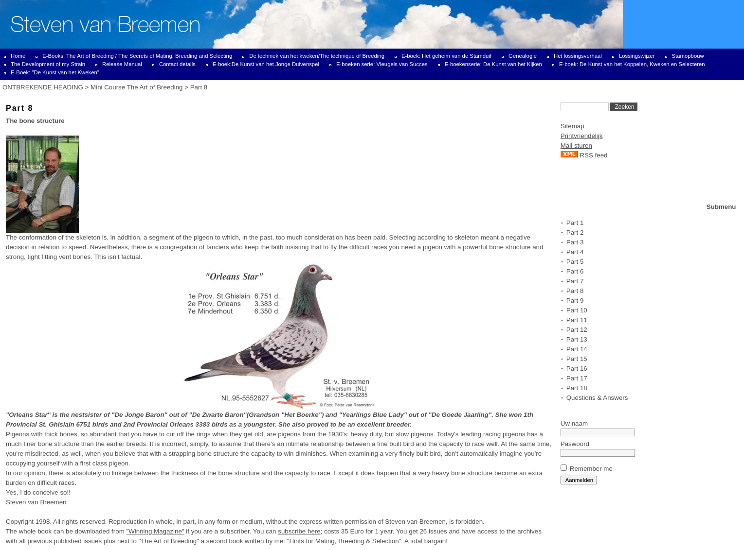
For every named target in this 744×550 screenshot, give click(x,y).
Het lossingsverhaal (578, 56)
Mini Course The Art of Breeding (136, 87)
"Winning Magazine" (155, 531)
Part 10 (576, 310)
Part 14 (576, 349)
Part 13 (576, 339)
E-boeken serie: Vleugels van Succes (382, 64)
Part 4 (575, 252)
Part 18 (576, 388)
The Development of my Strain (48, 64)
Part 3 (575, 242)
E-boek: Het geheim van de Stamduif (446, 56)
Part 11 (576, 320)
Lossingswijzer (637, 56)
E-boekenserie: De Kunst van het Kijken (493, 64)
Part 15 (576, 358)
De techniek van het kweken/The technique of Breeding (316, 56)
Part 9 (575, 300)
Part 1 (575, 222)
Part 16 (576, 368)
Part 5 (575, 261)
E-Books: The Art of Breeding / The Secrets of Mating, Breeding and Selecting (137, 56)
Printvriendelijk (582, 135)
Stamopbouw (688, 56)
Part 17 (576, 378)
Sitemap (572, 126)
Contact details (177, 64)
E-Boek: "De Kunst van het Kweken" (55, 72)
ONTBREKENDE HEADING (42, 87)
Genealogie (522, 56)
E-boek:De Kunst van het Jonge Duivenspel (266, 64)
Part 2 (575, 232)
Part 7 (575, 281)
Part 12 (576, 329)
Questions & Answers (597, 397)
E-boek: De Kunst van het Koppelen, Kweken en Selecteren (632, 64)
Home (18, 56)
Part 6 (575, 271)
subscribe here (299, 531)
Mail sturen (576, 145)
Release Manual (122, 64)
